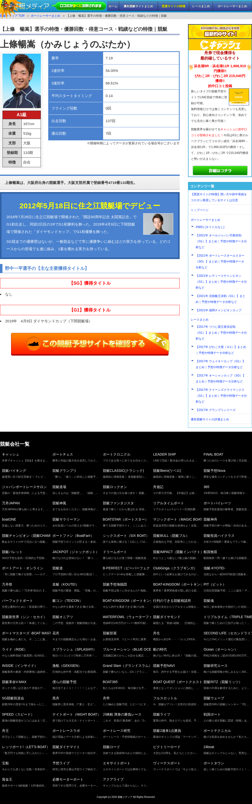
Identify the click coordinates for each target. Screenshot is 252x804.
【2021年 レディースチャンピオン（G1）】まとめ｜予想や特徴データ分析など (221, 281)
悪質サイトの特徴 (173, 6)
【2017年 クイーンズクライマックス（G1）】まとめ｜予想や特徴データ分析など (221, 395)
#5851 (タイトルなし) (210, 227)
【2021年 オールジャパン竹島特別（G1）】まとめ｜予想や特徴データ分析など (221, 241)
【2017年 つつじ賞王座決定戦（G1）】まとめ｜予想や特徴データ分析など (221, 332)
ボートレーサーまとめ (232, 6)
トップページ (199, 210)
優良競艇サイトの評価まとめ (210, 419)
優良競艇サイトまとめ (138, 6)
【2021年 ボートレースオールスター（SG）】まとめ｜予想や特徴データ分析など (220, 261)
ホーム (113, 6)
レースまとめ (201, 6)
